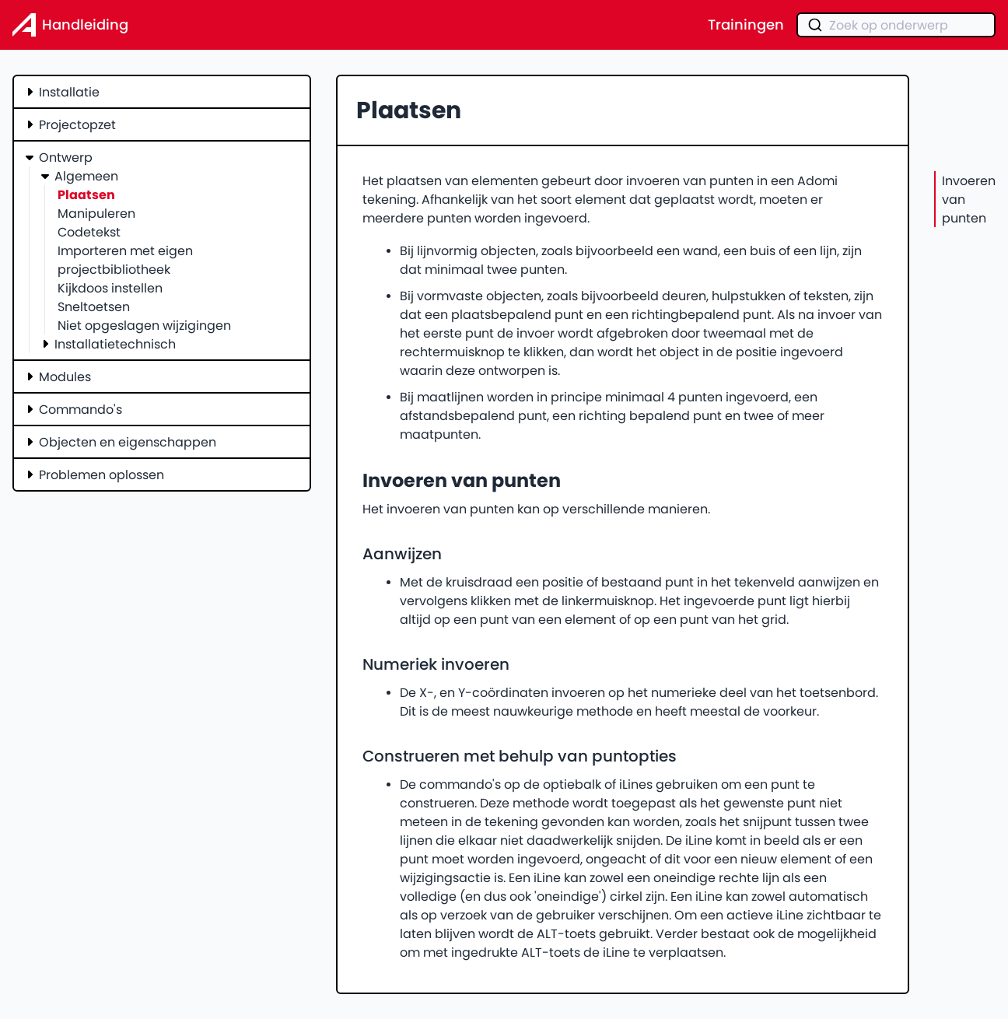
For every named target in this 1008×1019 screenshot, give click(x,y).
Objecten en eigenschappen (127, 442)
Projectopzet (77, 124)
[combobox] (896, 24)
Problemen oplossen (101, 474)
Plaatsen (86, 194)
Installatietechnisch (115, 344)
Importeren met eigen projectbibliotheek (125, 259)
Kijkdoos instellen (110, 288)
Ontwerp (66, 157)
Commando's (80, 409)
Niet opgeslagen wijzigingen (144, 325)
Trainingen (746, 25)
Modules (65, 376)
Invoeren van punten (969, 199)
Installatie (69, 92)
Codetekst (89, 232)
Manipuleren (96, 213)
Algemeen (86, 176)
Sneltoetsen (94, 306)
